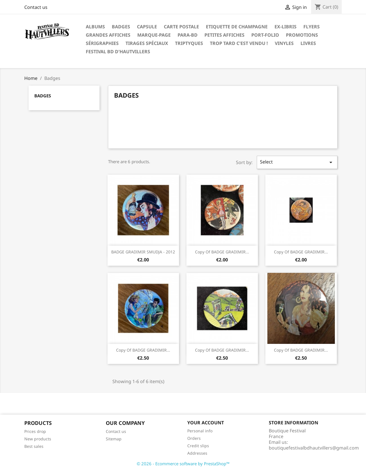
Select (297, 162)
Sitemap (114, 439)
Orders (194, 438)
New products (37, 439)
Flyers (311, 26)
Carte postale (181, 26)
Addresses (197, 453)
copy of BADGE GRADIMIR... (222, 252)
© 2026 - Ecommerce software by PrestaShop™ (183, 463)
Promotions (302, 35)
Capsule (147, 26)
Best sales (33, 446)
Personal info (199, 430)
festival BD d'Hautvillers (118, 51)
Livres (308, 43)
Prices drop (35, 431)
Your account (205, 422)
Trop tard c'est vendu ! (239, 43)
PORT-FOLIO (265, 35)
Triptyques (189, 43)
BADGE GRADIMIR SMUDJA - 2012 (143, 252)
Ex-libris (285, 26)
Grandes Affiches (108, 35)
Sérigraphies (102, 43)
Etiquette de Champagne (237, 26)
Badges (121, 26)
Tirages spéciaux (147, 43)
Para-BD (188, 35)
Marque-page (154, 35)
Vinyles (284, 43)
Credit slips (198, 445)
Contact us (35, 7)
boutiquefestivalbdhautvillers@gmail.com (314, 448)
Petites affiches (224, 35)
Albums (95, 26)
